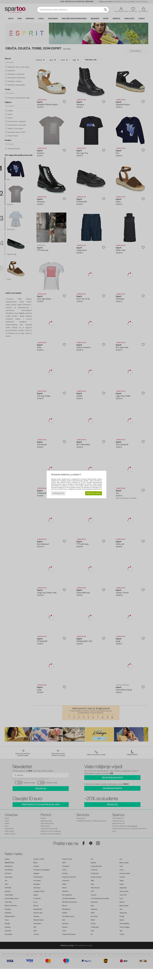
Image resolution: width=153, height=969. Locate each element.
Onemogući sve (58, 493)
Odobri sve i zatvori (93, 493)
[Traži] (105, 10)
